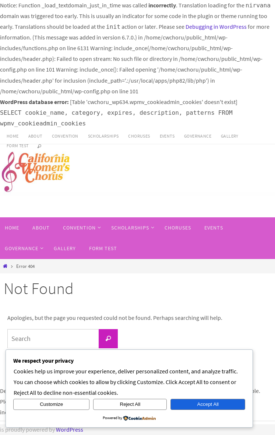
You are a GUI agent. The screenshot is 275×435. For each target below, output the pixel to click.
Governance (197, 136)
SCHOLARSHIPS (103, 136)
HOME (13, 136)
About (35, 136)
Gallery (230, 136)
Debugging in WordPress (216, 26)
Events (167, 136)
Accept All (208, 404)
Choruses (139, 136)
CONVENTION (65, 136)
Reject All (130, 404)
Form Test (18, 145)
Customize (51, 404)
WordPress (69, 429)
